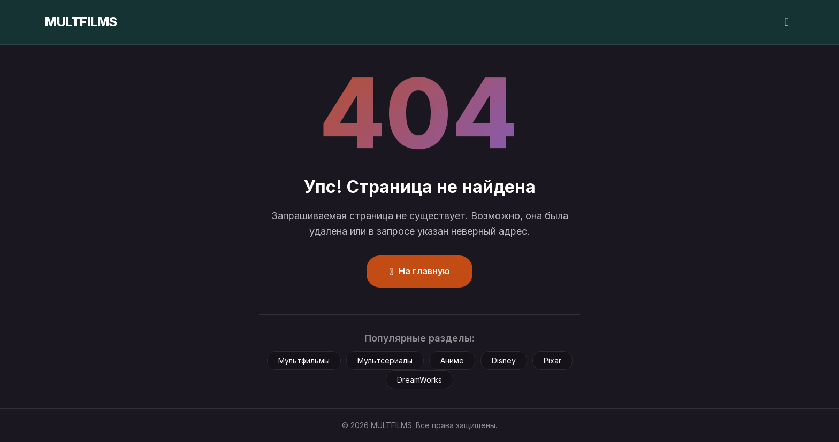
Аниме (452, 360)
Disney (504, 360)
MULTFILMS (81, 21)
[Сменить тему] (787, 22)
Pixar (552, 360)
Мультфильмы (304, 360)
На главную (419, 271)
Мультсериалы (385, 360)
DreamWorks (419, 379)
